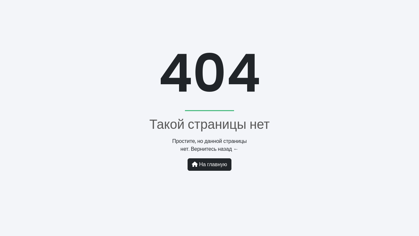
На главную (209, 164)
